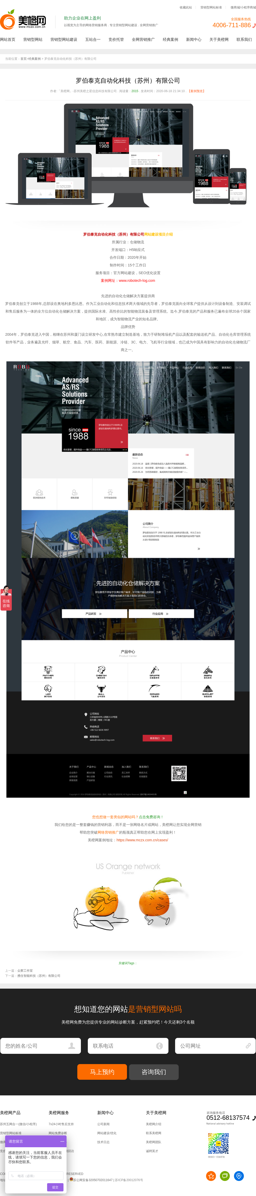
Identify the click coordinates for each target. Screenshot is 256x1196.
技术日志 (103, 1142)
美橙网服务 (59, 1113)
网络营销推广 (108, 832)
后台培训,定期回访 (61, 1151)
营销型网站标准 (211, 7)
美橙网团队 (153, 1142)
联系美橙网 (153, 1133)
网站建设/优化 (106, 1133)
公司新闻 (103, 1124)
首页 (23, 59)
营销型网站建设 (63, 39)
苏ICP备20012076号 (129, 1180)
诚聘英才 (152, 1151)
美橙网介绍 (153, 1124)
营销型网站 (32, 39)
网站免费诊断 (58, 1133)
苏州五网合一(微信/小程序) (18, 1124)
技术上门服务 (58, 1142)
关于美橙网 (219, 39)
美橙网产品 (10, 1113)
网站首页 (7, 39)
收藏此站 (186, 7)
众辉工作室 (25, 970)
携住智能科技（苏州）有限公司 (38, 976)
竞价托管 (116, 39)
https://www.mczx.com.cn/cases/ (142, 840)
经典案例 (170, 39)
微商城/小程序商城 (243, 7)
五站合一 (93, 39)
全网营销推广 (143, 39)
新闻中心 (193, 39)
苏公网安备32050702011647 (90, 1180)
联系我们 (244, 39)
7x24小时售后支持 (61, 1124)
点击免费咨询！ (151, 817)
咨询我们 (154, 1071)
